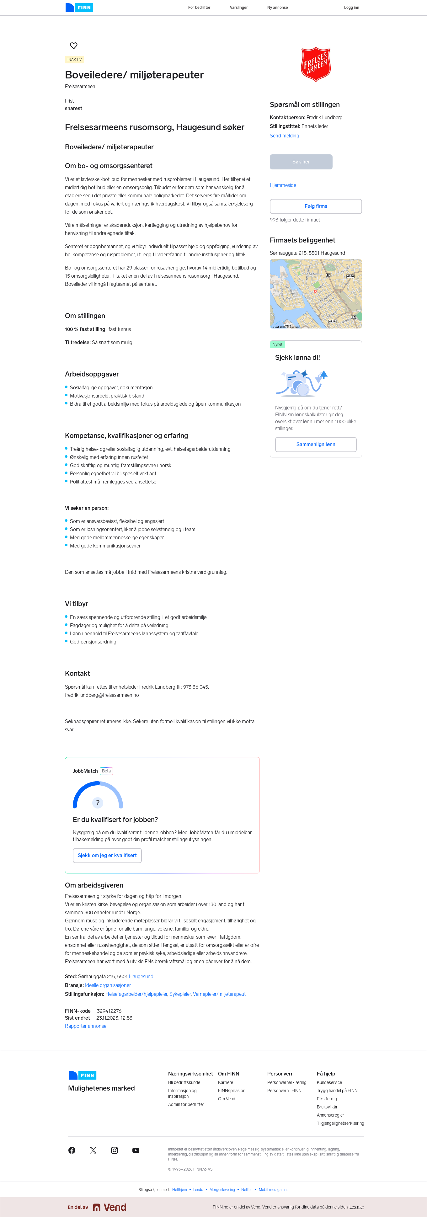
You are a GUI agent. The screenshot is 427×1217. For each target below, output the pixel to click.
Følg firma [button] (316, 206)
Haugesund (141, 976)
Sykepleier (180, 994)
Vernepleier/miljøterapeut (219, 994)
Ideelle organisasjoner (108, 985)
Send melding (284, 136)
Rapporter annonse (85, 1026)
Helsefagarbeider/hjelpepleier (136, 994)
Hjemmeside (283, 185)
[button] (74, 45)
